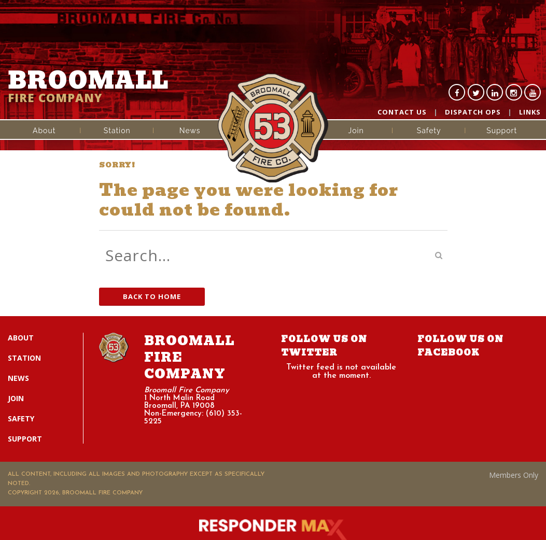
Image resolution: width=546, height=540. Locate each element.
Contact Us (402, 112)
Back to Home (152, 296)
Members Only (513, 475)
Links (530, 112)
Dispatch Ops (473, 112)
